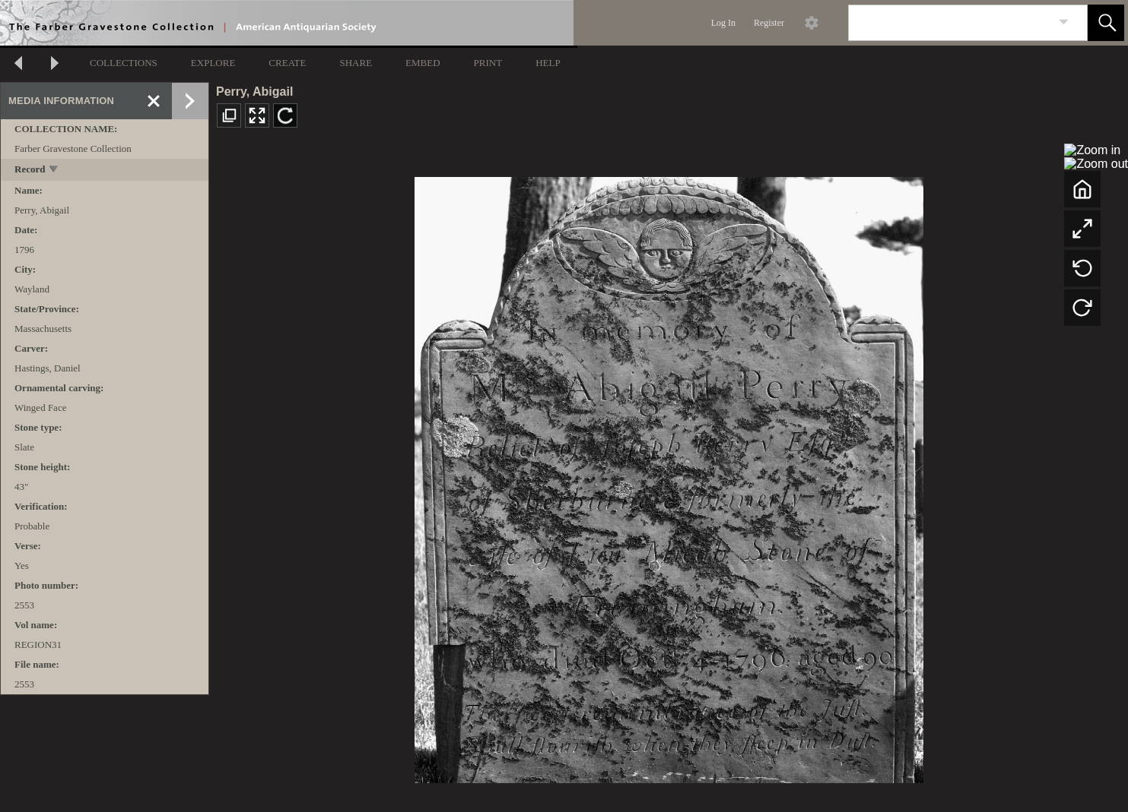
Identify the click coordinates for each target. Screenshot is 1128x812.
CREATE (287, 62)
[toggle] (54, 170)
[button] (1106, 23)
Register (769, 22)
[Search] (950, 23)
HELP (548, 62)
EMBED (422, 62)
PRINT (488, 62)
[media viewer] (668, 476)
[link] (1063, 22)
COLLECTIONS (123, 62)
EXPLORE (213, 62)
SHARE (355, 62)
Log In (723, 22)
